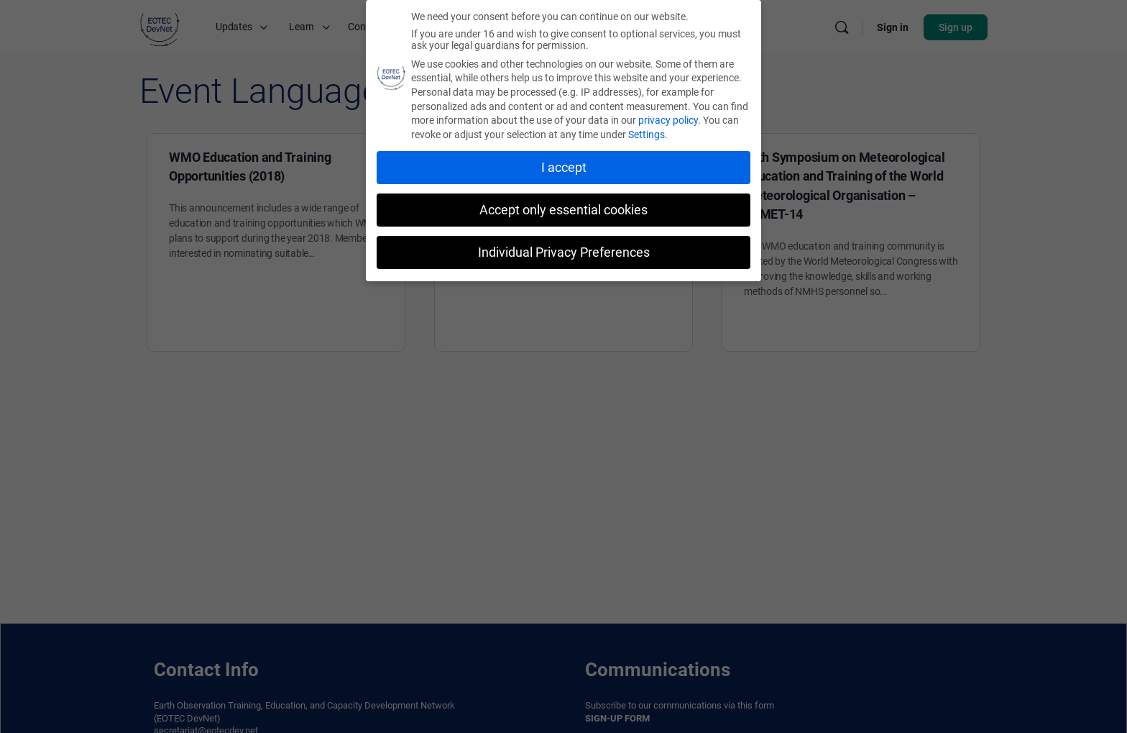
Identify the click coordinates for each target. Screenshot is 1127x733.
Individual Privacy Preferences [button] (564, 252)
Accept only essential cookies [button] (563, 209)
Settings (646, 134)
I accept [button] (563, 167)
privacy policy (668, 119)
